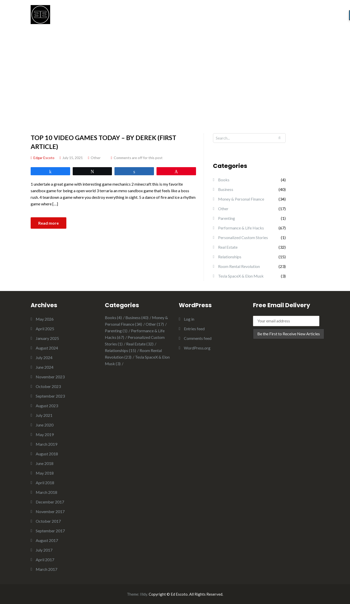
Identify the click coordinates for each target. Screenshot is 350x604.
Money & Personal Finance (241, 199)
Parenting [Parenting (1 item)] (116, 330)
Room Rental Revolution (239, 266)
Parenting (226, 218)
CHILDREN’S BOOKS (260, 16)
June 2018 (44, 463)
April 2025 (45, 328)
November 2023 (50, 376)
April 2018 (45, 482)
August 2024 (47, 347)
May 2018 (45, 473)
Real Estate (228, 247)
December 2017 (50, 501)
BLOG (224, 16)
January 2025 (47, 338)
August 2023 (47, 405)
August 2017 (47, 540)
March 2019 (46, 444)
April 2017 (45, 559)
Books (223, 179)
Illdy (143, 594)
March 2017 (46, 569)
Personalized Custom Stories (243, 237)
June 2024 (44, 367)
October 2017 (48, 521)
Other (96, 157)
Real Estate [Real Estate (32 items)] (139, 343)
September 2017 (50, 530)
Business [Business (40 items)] (136, 317)
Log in (189, 319)
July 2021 (44, 415)
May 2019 (45, 434)
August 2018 (47, 453)
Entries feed (194, 328)
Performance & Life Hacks (241, 227)
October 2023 (48, 386)
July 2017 (44, 550)
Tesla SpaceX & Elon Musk (241, 276)
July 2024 (44, 357)
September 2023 (50, 396)
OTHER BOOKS (304, 16)
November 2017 (50, 511)
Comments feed (197, 338)
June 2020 (44, 424)
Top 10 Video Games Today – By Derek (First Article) (103, 142)
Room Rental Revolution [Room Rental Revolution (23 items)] (133, 353)
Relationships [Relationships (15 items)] (120, 350)
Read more (48, 223)
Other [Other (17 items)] (155, 324)
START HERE (197, 16)
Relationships (229, 256)
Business (225, 189)
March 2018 (46, 492)
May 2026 (45, 319)
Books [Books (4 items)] (113, 317)
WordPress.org (197, 347)
